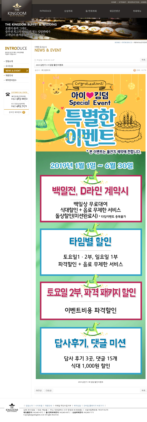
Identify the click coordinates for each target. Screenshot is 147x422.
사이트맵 (38, 406)
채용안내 (48, 406)
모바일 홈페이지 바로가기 (94, 406)
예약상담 (77, 406)
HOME (117, 42)
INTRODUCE (127, 42)
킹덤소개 (29, 406)
